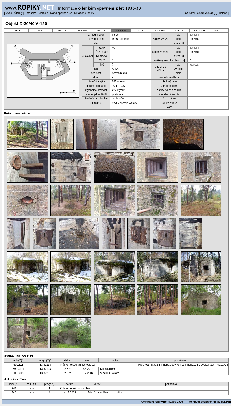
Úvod (9, 13)
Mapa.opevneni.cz (61, 13)
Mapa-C (222, 364)
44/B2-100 (199, 30)
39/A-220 (101, 30)
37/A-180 (62, 30)
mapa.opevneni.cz (173, 364)
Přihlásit (222, 13)
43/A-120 (179, 30)
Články (18, 13)
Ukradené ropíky (84, 13)
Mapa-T (155, 364)
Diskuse (43, 13)
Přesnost (143, 364)
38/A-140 (82, 30)
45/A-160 (218, 30)
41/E (140, 30)
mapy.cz (191, 364)
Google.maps (206, 364)
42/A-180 (160, 30)
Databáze (30, 13)
